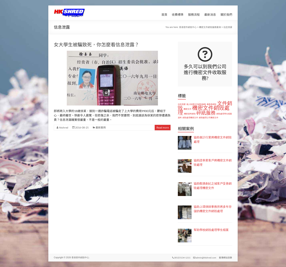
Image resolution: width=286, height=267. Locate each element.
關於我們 (226, 14)
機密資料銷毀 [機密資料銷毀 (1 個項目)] (190, 114)
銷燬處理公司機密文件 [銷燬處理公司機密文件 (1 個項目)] (208, 117)
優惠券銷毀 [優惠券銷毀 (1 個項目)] (211, 104)
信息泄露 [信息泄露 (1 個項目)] (182, 104)
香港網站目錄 (225, 257)
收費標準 (177, 14)
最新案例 (101, 127)
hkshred (63, 127)
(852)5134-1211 (181, 257)
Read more (162, 127)
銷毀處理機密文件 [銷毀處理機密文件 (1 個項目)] (190, 117)
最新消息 (210, 14)
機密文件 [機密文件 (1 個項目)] (188, 109)
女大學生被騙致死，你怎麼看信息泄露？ (96, 44)
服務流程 (194, 14)
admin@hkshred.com (204, 257)
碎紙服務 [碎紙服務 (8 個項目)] (206, 113)
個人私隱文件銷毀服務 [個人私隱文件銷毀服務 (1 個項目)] (196, 104)
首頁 (164, 14)
